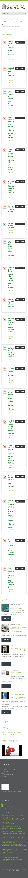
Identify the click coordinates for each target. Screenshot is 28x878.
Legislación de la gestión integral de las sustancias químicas (11, 427)
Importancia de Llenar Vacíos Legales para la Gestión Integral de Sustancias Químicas (11, 277)
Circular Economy (7, 863)
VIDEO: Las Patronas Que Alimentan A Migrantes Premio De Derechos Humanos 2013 (13, 846)
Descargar (20, 42)
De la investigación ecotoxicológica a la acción (11, 351)
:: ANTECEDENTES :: (5, 768)
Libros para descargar (7, 778)
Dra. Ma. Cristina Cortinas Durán (12, 869)
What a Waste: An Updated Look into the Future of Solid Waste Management (13, 819)
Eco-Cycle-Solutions (7, 823)
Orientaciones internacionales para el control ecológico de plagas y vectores (11, 327)
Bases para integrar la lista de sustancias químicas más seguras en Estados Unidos (11, 159)
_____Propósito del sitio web (8, 769)
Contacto (3, 776)
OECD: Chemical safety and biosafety (12, 815)
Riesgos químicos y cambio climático (11, 208)
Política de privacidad (14, 870)
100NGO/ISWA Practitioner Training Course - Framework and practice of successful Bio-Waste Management (12, 830)
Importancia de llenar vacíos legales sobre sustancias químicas (11, 248)
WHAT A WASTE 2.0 (6, 817)
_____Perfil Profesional (7, 774)
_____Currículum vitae (7, 773)
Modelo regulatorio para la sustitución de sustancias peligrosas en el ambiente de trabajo (11, 127)
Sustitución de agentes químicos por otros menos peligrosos (11, 187)
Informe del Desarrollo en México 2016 (13, 833)
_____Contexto (5, 771)
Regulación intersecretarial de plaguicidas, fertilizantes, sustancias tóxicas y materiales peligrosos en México (11, 514)
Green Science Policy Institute (10, 826)
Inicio (2, 25)
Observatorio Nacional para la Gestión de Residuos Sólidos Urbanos (13, 856)
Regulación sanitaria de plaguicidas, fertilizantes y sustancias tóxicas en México (11, 578)
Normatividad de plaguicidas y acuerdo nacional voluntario (11, 482)
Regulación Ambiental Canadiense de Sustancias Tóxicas (11, 98)
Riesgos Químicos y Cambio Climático (11, 226)
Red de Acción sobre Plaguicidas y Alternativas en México (11, 842)
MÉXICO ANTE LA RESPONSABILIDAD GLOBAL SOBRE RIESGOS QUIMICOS (11, 548)
